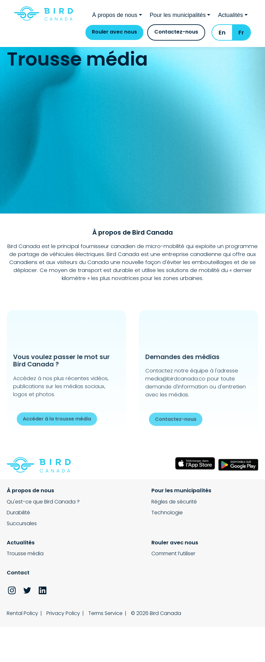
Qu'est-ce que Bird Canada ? (43, 486)
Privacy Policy (65, 568)
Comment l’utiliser (29, 539)
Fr (241, 37)
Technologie (109, 497)
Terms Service (110, 568)
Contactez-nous (176, 36)
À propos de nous (114, 17)
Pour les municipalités (178, 17)
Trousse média (199, 486)
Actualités (230, 17)
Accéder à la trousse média (59, 420)
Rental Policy (22, 568)
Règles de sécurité (116, 486)
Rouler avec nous (114, 36)
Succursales (22, 508)
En (222, 37)
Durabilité (18, 497)
